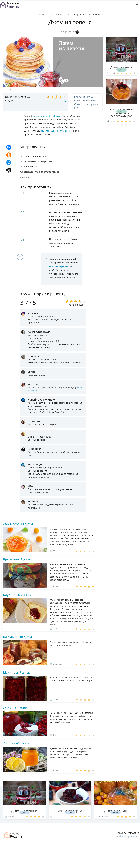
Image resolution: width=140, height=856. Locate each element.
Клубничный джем (17, 595)
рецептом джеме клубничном (56, 130)
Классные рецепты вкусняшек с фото (9, 5)
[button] (136, 5)
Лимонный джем (16, 743)
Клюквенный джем (17, 637)
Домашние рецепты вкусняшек (13, 835)
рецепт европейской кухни (47, 116)
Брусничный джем (17, 559)
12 (65, 100)
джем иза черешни (58, 266)
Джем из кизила (15, 708)
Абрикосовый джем (18, 524)
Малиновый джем (17, 672)
